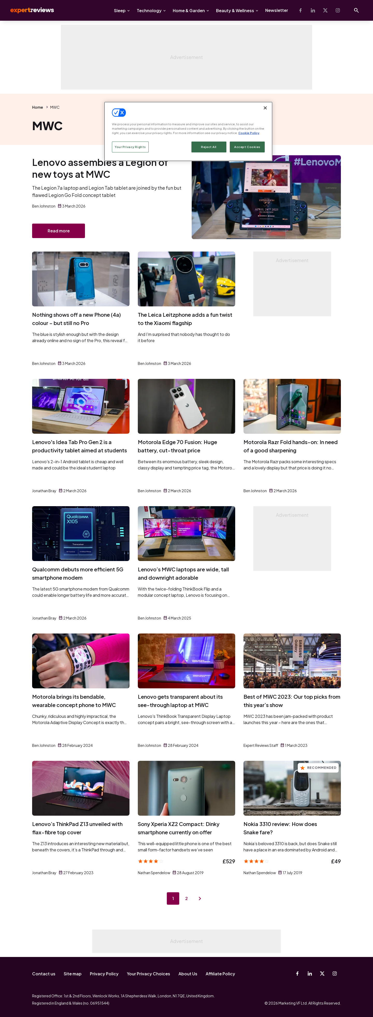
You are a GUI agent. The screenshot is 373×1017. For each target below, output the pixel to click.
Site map (73, 973)
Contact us (43, 973)
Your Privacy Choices (148, 973)
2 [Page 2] (186, 898)
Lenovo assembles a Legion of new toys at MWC (100, 168)
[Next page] (200, 898)
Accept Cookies (247, 147)
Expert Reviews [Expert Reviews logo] (28, 10)
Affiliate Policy (220, 973)
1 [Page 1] (173, 898)
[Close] (265, 108)
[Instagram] (338, 10)
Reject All (209, 147)
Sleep (120, 10)
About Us (187, 973)
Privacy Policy (104, 973)
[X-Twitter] (325, 10)
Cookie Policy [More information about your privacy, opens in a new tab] (248, 133)
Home (37, 107)
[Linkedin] (313, 10)
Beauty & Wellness (235, 10)
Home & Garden (189, 10)
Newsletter (276, 10)
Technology (149, 10)
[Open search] (356, 10)
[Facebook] (300, 10)
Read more (59, 230)
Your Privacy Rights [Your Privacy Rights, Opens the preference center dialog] (130, 147)
